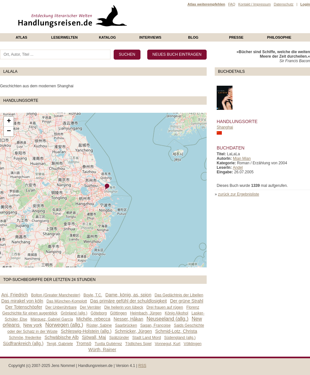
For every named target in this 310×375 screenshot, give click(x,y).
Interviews (150, 37)
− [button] (9, 131)
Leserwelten (64, 37)
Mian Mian (242, 158)
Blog (193, 37)
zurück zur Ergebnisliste (238, 194)
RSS (142, 365)
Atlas (21, 37)
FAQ (231, 4)
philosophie (279, 37)
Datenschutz (284, 4)
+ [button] (9, 121)
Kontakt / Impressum (254, 4)
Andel (238, 167)
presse (236, 37)
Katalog (107, 37)
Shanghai (225, 127)
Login (305, 4)
